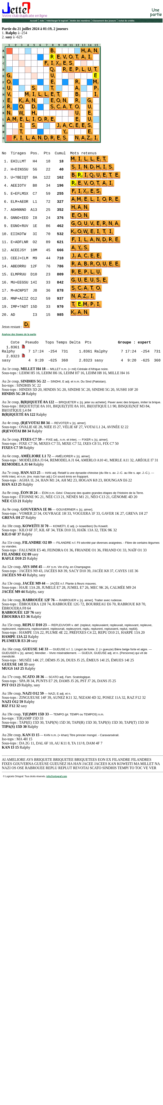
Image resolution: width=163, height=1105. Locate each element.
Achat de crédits (126, 21)
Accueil (33, 21)
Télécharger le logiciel (57, 21)
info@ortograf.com (56, 776)
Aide (41, 21)
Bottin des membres (80, 21)
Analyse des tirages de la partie (19, 334)
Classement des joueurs (104, 21)
